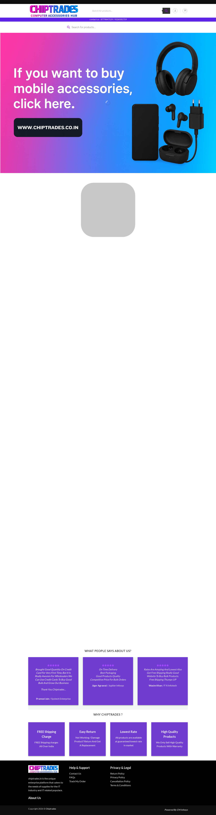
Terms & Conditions (120, 785)
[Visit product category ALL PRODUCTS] (108, 210)
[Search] (166, 11)
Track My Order (77, 781)
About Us (34, 798)
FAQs (72, 777)
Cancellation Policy (120, 781)
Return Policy (117, 773)
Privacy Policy (117, 777)
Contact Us (75, 773)
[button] (175, 10)
